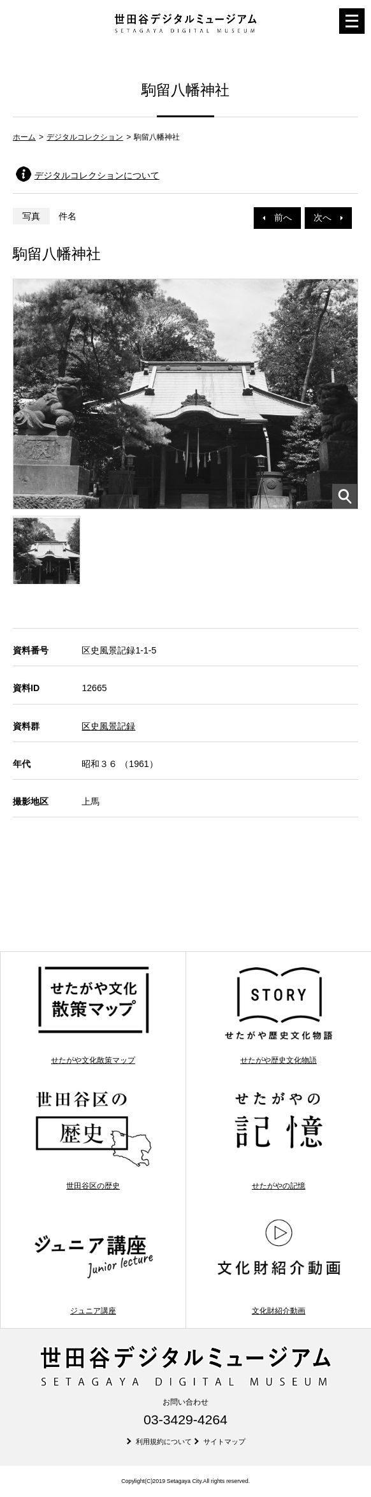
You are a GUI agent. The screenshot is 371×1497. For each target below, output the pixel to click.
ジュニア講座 (93, 1265)
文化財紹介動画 (279, 1265)
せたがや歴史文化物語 (279, 1015)
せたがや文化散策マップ (93, 1015)
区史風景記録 (108, 726)
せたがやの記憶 (279, 1140)
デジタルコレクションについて (96, 175)
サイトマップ (224, 1441)
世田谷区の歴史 (93, 1140)
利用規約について (164, 1441)
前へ (277, 217)
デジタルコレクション (85, 137)
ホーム (24, 137)
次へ (328, 217)
